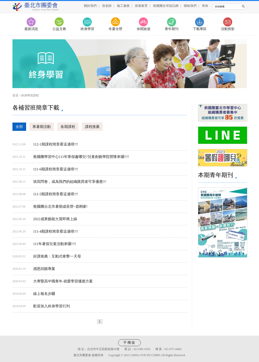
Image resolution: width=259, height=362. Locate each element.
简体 (205, 6)
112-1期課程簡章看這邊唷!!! (55, 144)
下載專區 (200, 29)
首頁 (15, 95)
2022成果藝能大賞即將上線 (55, 219)
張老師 (107, 6)
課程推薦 (92, 127)
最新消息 (31, 29)
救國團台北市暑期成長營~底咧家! (60, 206)
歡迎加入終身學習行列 (51, 306)
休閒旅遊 (143, 29)
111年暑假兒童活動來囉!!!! (54, 244)
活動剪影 (228, 29)
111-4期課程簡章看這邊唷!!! (55, 231)
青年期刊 (171, 29)
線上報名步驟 (44, 294)
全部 (19, 127)
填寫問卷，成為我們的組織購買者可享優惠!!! (69, 182)
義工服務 (123, 6)
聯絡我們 (190, 6)
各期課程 (68, 127)
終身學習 (87, 29)
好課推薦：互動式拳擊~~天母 (57, 256)
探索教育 (141, 6)
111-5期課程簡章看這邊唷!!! (55, 194)
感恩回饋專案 (44, 269)
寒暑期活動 (41, 127)
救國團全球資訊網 (165, 6)
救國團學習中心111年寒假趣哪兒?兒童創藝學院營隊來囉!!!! (81, 157)
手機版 (129, 342)
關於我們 (90, 6)
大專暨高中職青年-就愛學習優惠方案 (63, 281)
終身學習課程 (30, 95)
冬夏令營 (115, 29)
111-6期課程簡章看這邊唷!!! (55, 169)
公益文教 (59, 29)
